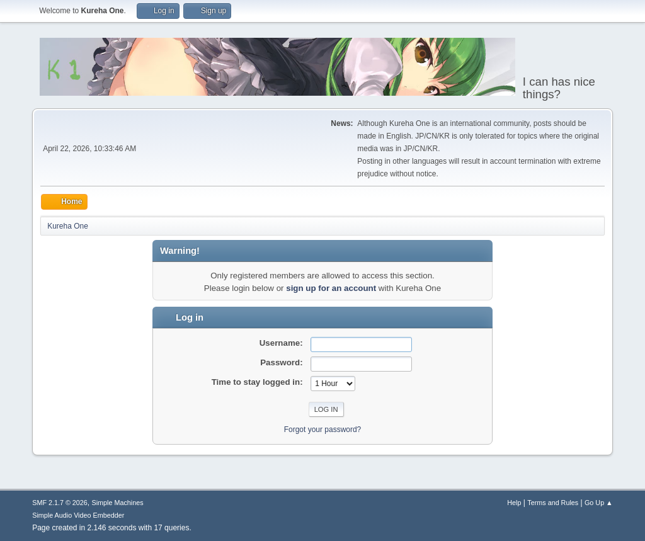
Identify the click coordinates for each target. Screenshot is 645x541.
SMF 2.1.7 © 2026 (60, 502)
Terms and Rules (552, 502)
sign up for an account (331, 288)
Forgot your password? (323, 429)
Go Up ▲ (599, 502)
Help (514, 502)
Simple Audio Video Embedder (78, 515)
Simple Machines (118, 502)
